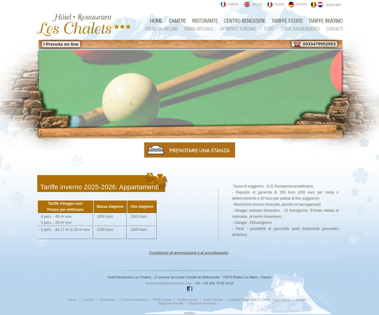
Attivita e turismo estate (237, 28)
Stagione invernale (202, 303)
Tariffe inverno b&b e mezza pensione (323, 20)
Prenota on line (164, 28)
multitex (189, 313)
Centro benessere (244, 20)
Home (72, 299)
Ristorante (204, 20)
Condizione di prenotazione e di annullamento (188, 253)
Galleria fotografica (267, 28)
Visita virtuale (199, 28)
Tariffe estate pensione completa (286, 20)
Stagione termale (170, 303)
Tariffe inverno (187, 299)
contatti (332, 28)
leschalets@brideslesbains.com (168, 283)
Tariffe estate (161, 299)
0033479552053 (314, 43)
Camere (177, 20)
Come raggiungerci (299, 28)
